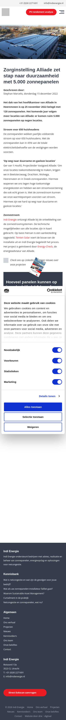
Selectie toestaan (33, 416)
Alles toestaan (33, 406)
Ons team (8, 640)
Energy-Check (45, 246)
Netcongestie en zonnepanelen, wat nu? (23, 602)
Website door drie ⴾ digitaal (38, 716)
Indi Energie (10, 219)
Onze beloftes (10, 644)
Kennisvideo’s (10, 636)
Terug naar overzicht (21, 45)
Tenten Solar (23, 237)
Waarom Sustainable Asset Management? (23, 593)
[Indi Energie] (5, 12)
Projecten (8, 626)
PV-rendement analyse (41, 11)
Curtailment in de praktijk (16, 597)
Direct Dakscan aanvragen (22, 692)
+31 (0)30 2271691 (28, 3)
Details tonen (47, 396)
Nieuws (7, 631)
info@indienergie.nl (53, 3)
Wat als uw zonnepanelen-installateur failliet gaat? (28, 588)
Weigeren (33, 426)
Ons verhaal (9, 622)
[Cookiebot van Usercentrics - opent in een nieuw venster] (47, 291)
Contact (7, 649)
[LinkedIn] (6, 683)
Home (6, 618)
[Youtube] (12, 683)
